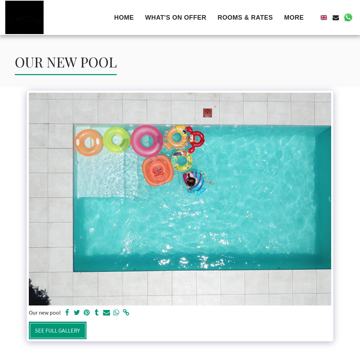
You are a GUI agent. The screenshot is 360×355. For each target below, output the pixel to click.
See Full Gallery (57, 330)
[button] (335, 17)
